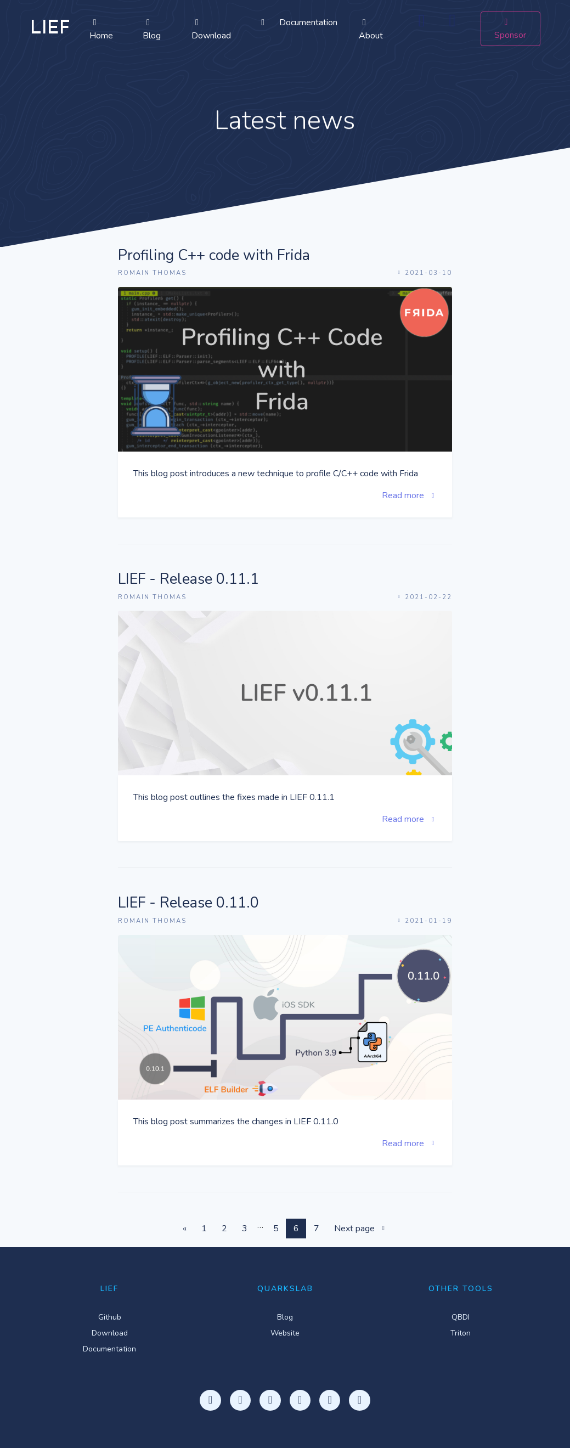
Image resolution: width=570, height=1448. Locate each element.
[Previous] (184, 1228)
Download (211, 30)
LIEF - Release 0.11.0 (188, 903)
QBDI (461, 1317)
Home (101, 30)
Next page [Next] (360, 1228)
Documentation (297, 22)
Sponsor (510, 29)
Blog (152, 30)
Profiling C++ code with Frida (214, 255)
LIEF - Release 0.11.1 (188, 579)
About (371, 30)
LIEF (50, 28)
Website (285, 1333)
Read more (409, 495)
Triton (460, 1333)
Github (109, 1317)
